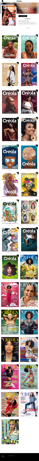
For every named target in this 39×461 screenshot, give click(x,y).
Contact (2, 455)
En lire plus (28, 27)
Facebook (2, 456)
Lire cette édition (23, 16)
